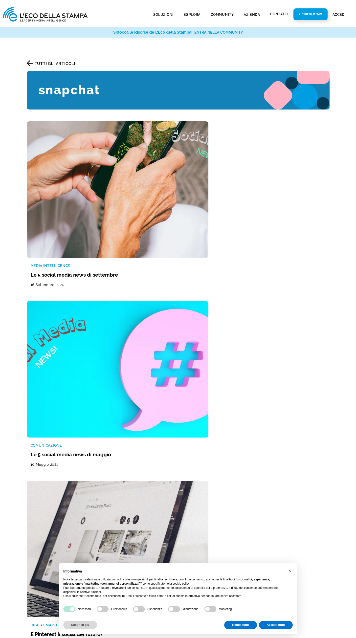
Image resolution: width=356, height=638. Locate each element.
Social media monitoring (51, 497)
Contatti (279, 14)
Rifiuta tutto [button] (240, 625)
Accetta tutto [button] (276, 625)
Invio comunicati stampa (51, 561)
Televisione (115, 548)
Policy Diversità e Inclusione (208, 531)
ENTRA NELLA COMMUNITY (218, 32)
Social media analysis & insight (57, 533)
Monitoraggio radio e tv (50, 490)
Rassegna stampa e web (50, 483)
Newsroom (191, 509)
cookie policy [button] (181, 583)
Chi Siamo (191, 501)
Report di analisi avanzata (52, 540)
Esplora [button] (192, 15)
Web (108, 533)
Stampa (111, 526)
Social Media (116, 555)
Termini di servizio (204, 418)
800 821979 (274, 507)
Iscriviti (295, 404)
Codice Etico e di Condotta (207, 524)
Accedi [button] (340, 15)
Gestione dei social (122, 490)
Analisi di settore (120, 505)
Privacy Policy (195, 553)
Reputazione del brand (126, 483)
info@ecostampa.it (276, 514)
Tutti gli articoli (55, 63)
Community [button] (222, 15)
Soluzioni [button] (164, 15)
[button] (290, 571)
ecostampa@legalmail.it (281, 522)
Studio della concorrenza (128, 497)
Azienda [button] (252, 15)
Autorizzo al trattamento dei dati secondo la (223, 405)
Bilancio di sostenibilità (204, 516)
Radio (109, 540)
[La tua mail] (222, 392)
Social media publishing (50, 569)
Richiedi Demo (310, 14)
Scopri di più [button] (80, 625)
